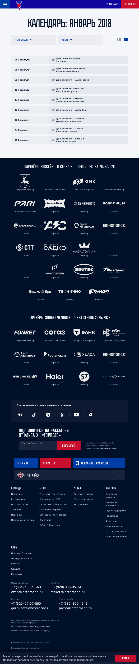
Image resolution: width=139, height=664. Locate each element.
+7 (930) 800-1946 (73, 605)
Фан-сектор (111, 523)
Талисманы (111, 518)
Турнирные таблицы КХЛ (53, 506)
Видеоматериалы (83, 496)
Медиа (77, 490)
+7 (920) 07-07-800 (26, 605)
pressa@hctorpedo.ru (75, 610)
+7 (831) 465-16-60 (26, 589)
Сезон (42, 490)
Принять (125, 657)
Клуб (14, 549)
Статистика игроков (50, 511)
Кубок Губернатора (50, 527)
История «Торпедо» (22, 555)
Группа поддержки (115, 512)
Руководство (18, 501)
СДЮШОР (16, 571)
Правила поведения (116, 538)
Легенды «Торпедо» (22, 560)
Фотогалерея (81, 506)
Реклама (16, 565)
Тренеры (16, 511)
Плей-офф (45, 522)
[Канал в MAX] (91, 417)
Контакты (16, 576)
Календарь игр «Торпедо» (53, 517)
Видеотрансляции (84, 501)
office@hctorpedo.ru (27, 594)
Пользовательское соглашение (25, 650)
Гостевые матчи (114, 528)
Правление (17, 496)
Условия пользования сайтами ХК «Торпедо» (31, 632)
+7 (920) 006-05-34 (66, 589)
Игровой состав (19, 506)
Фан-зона (110, 490)
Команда (16, 490)
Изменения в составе (23, 522)
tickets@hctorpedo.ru (68, 594)
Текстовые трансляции (52, 496)
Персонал (16, 517)
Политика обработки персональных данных (30, 644)
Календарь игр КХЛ (50, 501)
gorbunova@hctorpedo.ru (30, 610)
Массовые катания (115, 533)
